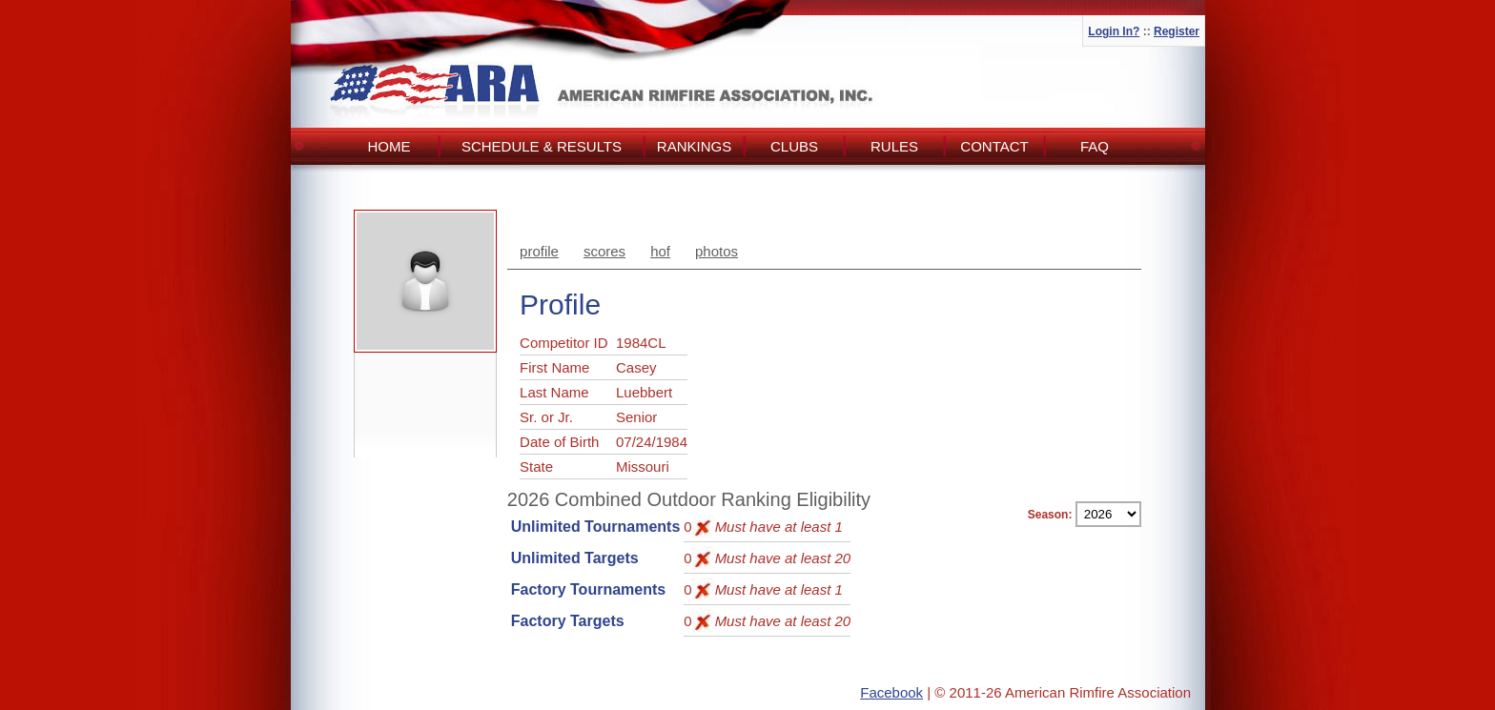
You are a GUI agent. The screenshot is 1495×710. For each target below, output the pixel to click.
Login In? (1113, 31)
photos (716, 251)
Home (389, 146)
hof (660, 251)
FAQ (1094, 146)
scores (604, 251)
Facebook (891, 692)
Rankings (694, 146)
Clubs (794, 146)
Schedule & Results (541, 146)
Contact (994, 146)
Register (1176, 31)
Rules (894, 146)
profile (539, 251)
